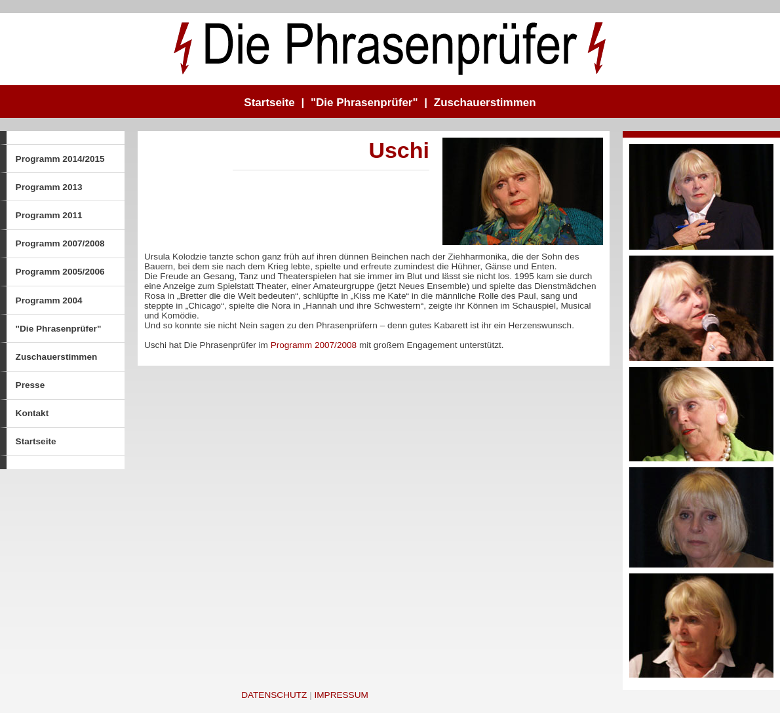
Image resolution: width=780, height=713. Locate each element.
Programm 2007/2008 (60, 243)
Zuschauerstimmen (485, 102)
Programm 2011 (49, 215)
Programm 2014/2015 (60, 159)
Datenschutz (274, 695)
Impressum (341, 695)
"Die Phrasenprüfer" (364, 102)
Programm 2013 (49, 187)
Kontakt (32, 413)
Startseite (269, 102)
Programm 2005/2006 (60, 272)
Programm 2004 (49, 300)
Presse (30, 385)
